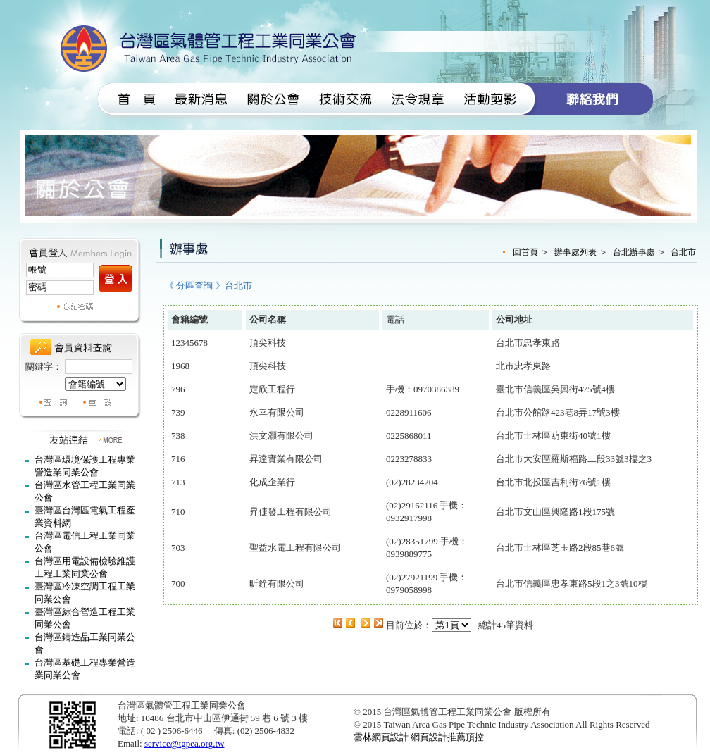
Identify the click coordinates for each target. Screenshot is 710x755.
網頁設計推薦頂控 (447, 737)
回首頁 (525, 252)
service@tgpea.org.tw (184, 743)
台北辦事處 (634, 252)
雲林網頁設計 (381, 737)
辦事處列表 (575, 252)
